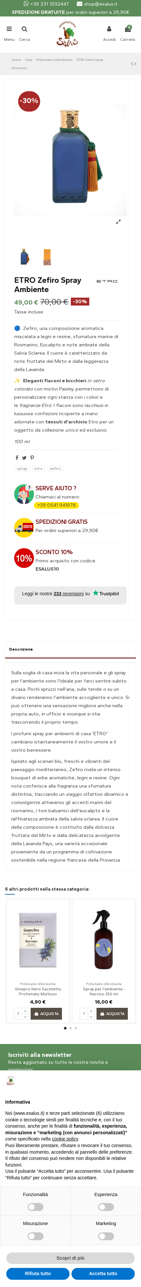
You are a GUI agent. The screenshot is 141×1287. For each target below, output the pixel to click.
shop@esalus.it (97, 4)
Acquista (46, 1013)
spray (22, 468)
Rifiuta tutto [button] (38, 1273)
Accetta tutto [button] (103, 1273)
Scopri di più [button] (71, 1258)
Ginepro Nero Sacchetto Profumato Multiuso (38, 991)
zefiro (55, 468)
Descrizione (21, 649)
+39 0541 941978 (56, 505)
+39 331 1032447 (46, 4)
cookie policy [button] (65, 1138)
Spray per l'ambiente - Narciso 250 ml (104, 991)
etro (38, 468)
